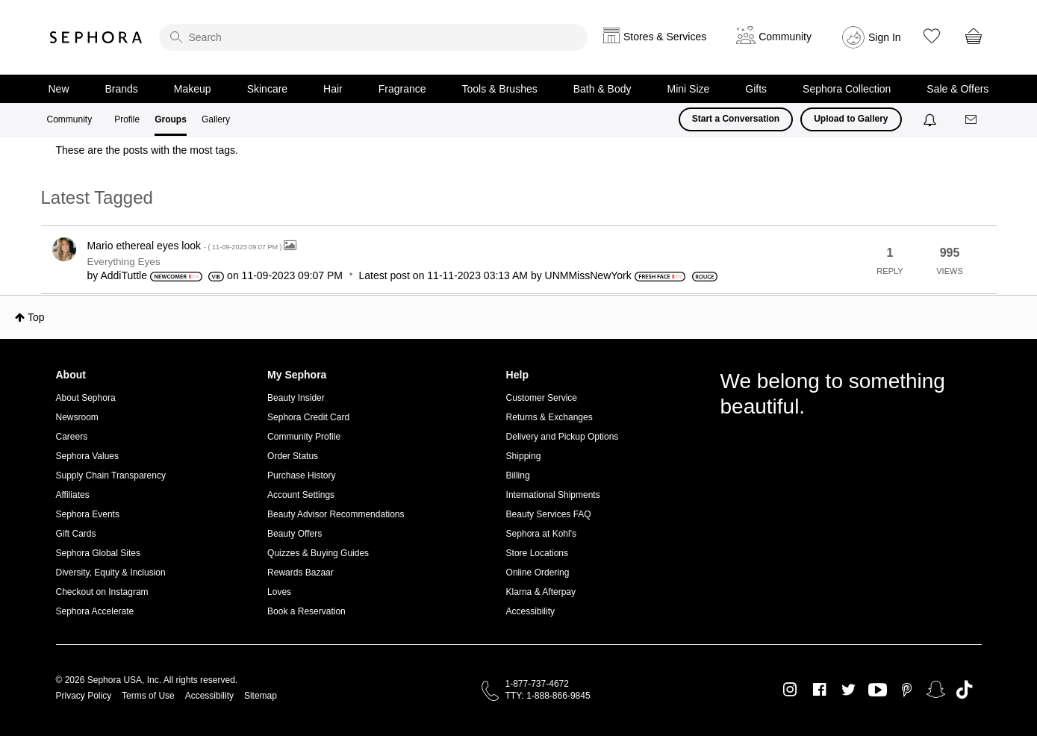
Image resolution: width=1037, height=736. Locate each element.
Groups (171, 119)
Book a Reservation (306, 611)
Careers (72, 436)
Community (70, 119)
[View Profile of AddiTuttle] (123, 275)
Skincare (267, 89)
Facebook (819, 690)
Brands (121, 89)
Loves (279, 592)
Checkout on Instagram (102, 592)
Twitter (848, 690)
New (59, 89)
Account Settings (300, 495)
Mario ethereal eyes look (185, 246)
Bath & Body (602, 89)
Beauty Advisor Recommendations (335, 514)
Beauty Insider (296, 398)
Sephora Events (87, 514)
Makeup (192, 89)
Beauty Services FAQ (548, 514)
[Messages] (972, 120)
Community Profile (303, 436)
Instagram (790, 690)
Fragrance (402, 89)
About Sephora (86, 398)
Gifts (756, 89)
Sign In (884, 37)
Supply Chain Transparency (111, 475)
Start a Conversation (735, 118)
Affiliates (73, 495)
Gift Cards (76, 533)
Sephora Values (87, 456)
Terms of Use (148, 695)
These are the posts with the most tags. (147, 150)
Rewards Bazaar (300, 572)
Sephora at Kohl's (541, 533)
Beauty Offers (294, 533)
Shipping (523, 456)
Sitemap (260, 695)
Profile (127, 119)
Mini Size (688, 89)
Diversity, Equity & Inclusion (111, 572)
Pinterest (906, 690)
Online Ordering (538, 572)
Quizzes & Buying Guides (318, 553)
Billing (518, 475)
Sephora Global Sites (98, 553)
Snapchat (936, 690)
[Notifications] (931, 119)
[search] (373, 37)
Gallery (216, 119)
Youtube (877, 690)
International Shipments (553, 495)
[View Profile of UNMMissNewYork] (588, 275)
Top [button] (36, 317)
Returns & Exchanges (549, 417)
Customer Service (541, 398)
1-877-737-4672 (537, 684)
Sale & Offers (957, 89)
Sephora (96, 37)
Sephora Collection (847, 89)
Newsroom (77, 417)
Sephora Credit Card (308, 417)
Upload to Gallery (851, 118)
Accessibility (530, 611)
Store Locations (537, 553)
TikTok (964, 690)
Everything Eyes (124, 261)
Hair (333, 89)
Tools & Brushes (500, 89)
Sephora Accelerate (95, 611)
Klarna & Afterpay (541, 592)
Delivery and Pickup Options (562, 436)
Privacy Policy (84, 695)
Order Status (292, 456)
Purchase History (301, 475)
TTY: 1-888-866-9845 (548, 695)
